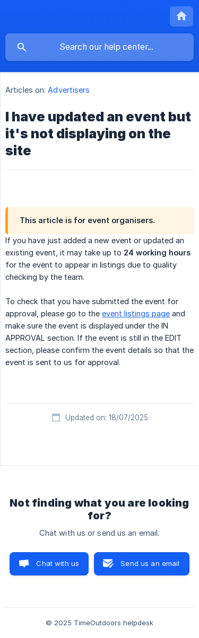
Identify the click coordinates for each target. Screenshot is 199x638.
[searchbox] (99, 47)
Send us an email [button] (149, 563)
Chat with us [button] (57, 563)
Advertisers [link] (69, 89)
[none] (181, 16)
